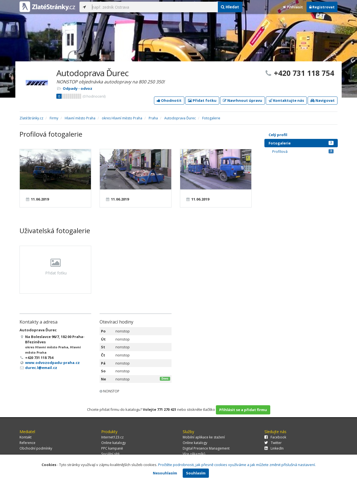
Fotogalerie (301, 143)
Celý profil (278, 134)
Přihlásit (293, 6)
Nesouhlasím (165, 473)
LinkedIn (274, 448)
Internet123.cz (112, 437)
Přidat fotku (202, 100)
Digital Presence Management (206, 448)
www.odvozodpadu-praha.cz (52, 362)
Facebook (275, 437)
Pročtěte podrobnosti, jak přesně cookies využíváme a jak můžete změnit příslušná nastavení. (237, 464)
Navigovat (322, 100)
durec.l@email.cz (41, 367)
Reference (27, 442)
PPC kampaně (112, 448)
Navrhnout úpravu (242, 100)
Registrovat (322, 6)
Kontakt (26, 437)
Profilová (303, 151)
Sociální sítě (110, 454)
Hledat (230, 6)
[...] (153, 7)
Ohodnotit (169, 100)
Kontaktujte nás (286, 100)
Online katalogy (113, 442)
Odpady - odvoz (77, 88)
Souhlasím (196, 473)
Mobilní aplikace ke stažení (204, 437)
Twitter (273, 442)
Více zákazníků (194, 454)
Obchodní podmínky (36, 448)
